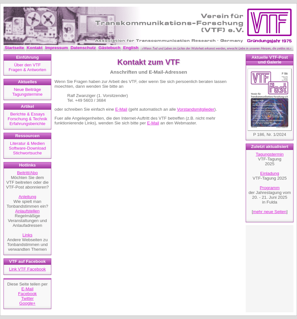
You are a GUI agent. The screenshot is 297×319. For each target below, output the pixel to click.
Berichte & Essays (27, 114)
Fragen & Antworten (27, 69)
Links (27, 235)
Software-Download (27, 148)
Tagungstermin (270, 154)
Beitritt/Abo (27, 172)
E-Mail (27, 288)
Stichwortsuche (27, 153)
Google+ (27, 303)
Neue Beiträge (27, 89)
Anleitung (27, 196)
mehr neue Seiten (269, 211)
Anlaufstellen (27, 211)
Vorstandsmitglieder (195, 109)
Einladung (269, 173)
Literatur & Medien (27, 143)
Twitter (27, 298)
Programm (269, 187)
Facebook (27, 293)
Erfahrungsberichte (28, 123)
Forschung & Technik (27, 118)
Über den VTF (27, 65)
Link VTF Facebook (27, 269)
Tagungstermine (27, 94)
